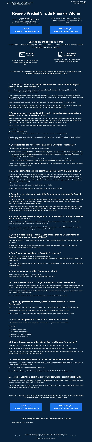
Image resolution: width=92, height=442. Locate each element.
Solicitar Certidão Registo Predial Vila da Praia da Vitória (66, 18)
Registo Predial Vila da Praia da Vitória (46, 13)
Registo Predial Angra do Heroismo (22, 422)
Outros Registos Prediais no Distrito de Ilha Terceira (46, 419)
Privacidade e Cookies (50, 438)
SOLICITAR (26, 407)
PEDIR (26, 30)
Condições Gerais (41, 438)
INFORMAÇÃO (66, 30)
